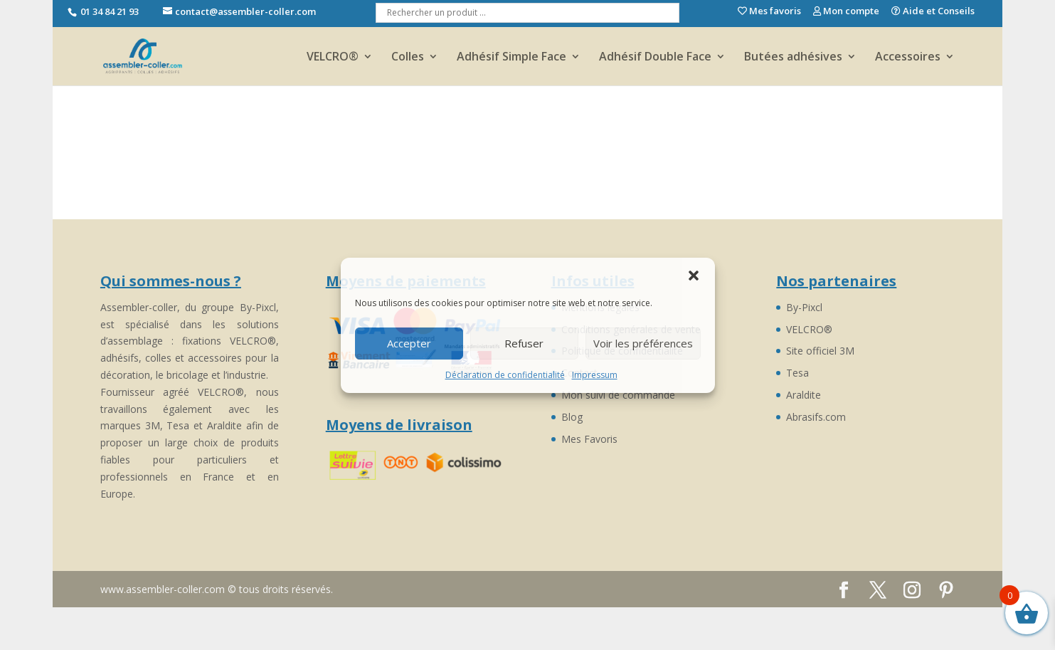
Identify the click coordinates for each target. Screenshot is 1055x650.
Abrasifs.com (816, 417)
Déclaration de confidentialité (505, 375)
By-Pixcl (804, 307)
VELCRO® (333, 57)
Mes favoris (769, 11)
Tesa (797, 372)
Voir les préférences (643, 343)
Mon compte (846, 11)
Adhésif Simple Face (511, 57)
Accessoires (907, 57)
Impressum (594, 375)
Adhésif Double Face (655, 57)
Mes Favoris (589, 439)
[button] (693, 275)
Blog (572, 417)
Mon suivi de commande (618, 395)
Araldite (803, 395)
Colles (407, 57)
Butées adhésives (793, 57)
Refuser (524, 343)
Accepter (409, 343)
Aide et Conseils (933, 11)
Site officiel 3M (820, 350)
